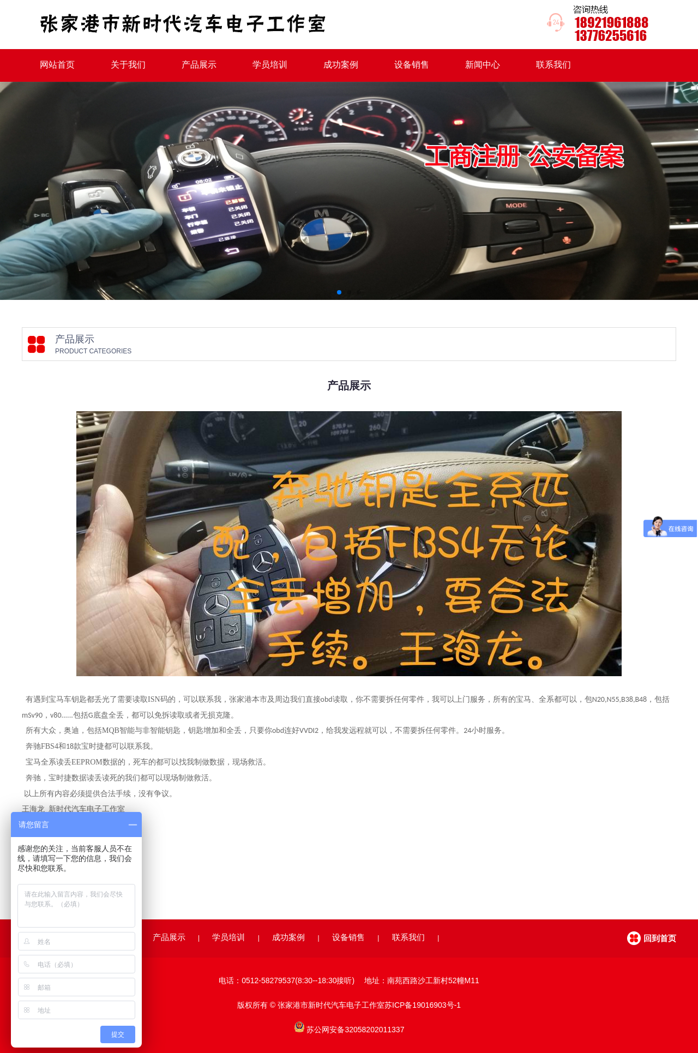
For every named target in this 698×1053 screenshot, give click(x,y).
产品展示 (199, 64)
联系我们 (553, 64)
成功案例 (340, 64)
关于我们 (128, 64)
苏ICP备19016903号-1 (422, 1005)
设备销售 (411, 64)
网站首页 (57, 64)
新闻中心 (482, 64)
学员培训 (269, 64)
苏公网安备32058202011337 (355, 1029)
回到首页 (659, 938)
